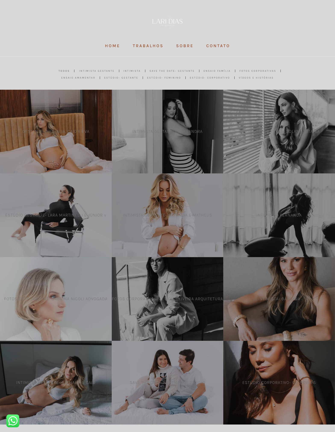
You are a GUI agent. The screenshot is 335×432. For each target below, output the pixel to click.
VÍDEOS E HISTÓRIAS (256, 77)
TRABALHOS (148, 45)
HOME (112, 45)
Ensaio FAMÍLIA (217, 71)
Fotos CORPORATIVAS (257, 71)
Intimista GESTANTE (97, 71)
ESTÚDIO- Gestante (121, 77)
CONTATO (218, 45)
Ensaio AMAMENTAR (78, 77)
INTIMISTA (132, 71)
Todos (64, 71)
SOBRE (185, 45)
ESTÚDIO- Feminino (164, 77)
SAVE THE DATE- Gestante (172, 71)
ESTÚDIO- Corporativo (210, 77)
